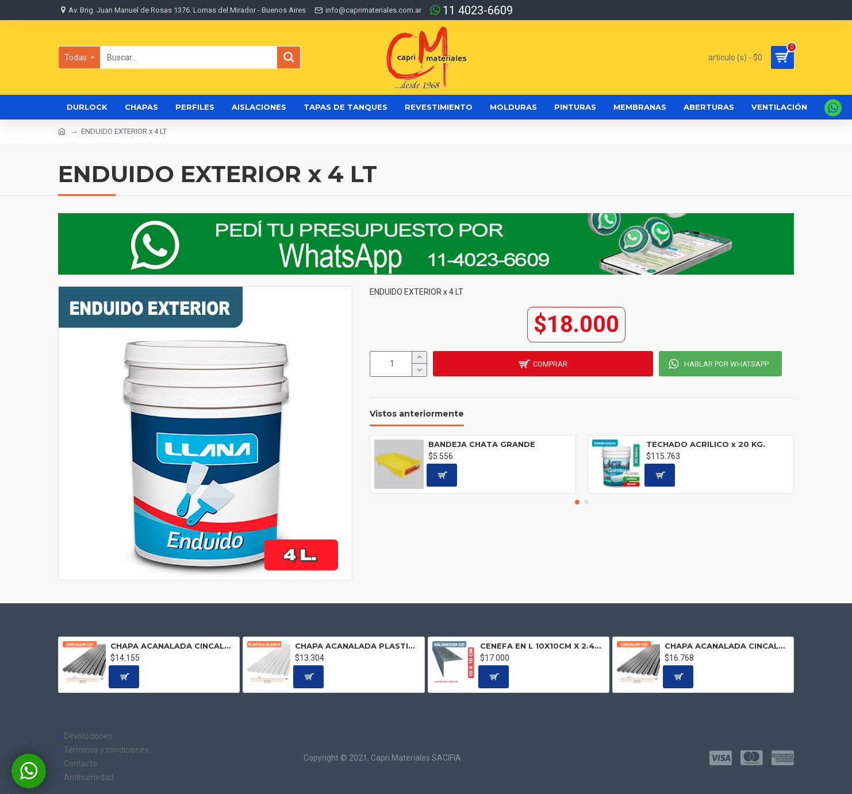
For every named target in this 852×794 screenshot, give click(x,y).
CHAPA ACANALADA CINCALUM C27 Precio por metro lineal (172, 645)
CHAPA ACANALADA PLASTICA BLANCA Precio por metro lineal (357, 645)
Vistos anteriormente (417, 414)
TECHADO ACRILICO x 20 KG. (705, 444)
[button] (577, 502)
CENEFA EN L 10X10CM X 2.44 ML (542, 645)
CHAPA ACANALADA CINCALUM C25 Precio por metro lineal (727, 645)
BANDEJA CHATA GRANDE (481, 444)
